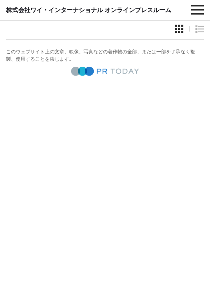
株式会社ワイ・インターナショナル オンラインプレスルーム (88, 9)
